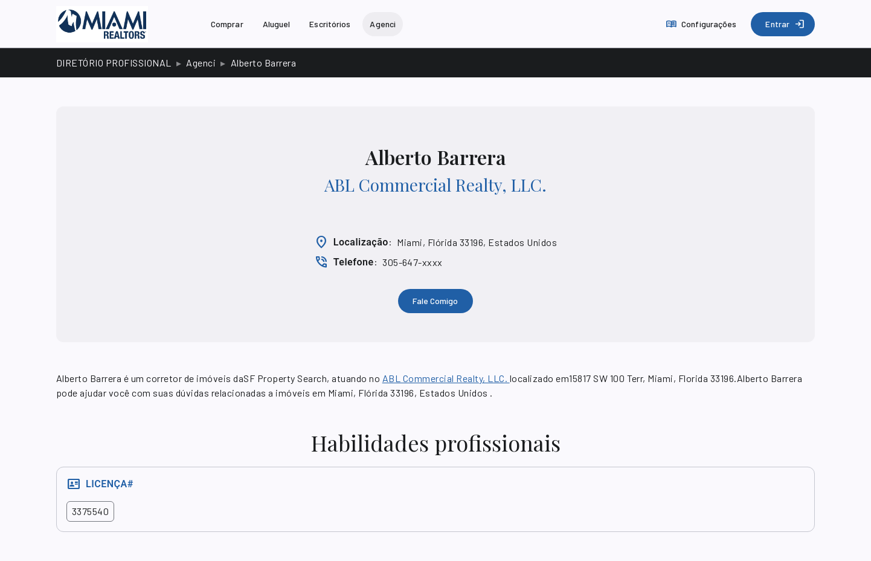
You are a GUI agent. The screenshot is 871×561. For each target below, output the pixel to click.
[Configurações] (702, 24)
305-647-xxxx (412, 262)
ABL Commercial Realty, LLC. (435, 184)
